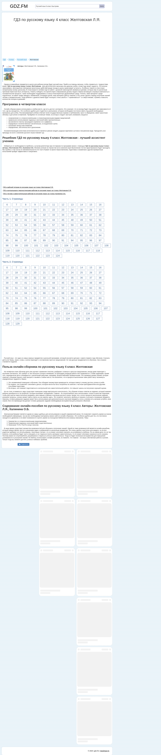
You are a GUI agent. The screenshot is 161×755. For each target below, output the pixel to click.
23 (63, 209)
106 (86, 245)
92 (81, 303)
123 (48, 255)
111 (27, 250)
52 (7, 225)
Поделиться (24, 444)
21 (44, 209)
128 (7, 323)
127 (98, 318)
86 (16, 240)
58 (63, 225)
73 (100, 230)
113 (48, 250)
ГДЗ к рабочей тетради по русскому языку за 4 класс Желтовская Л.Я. (28, 187)
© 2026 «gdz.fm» (94, 751)
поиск (102, 6)
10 (44, 204)
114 (58, 250)
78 (44, 235)
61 (90, 225)
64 (16, 230)
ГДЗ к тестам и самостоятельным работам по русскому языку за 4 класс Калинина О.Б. (34, 194)
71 (81, 230)
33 (53, 214)
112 (38, 250)
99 (16, 245)
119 (7, 255)
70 (72, 230)
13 (72, 204)
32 (44, 214)
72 (90, 230)
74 (7, 235)
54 (25, 225)
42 (35, 220)
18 (16, 209)
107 (96, 245)
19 (25, 209)
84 (100, 235)
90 (53, 240)
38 (100, 214)
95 (81, 240)
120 (18, 255)
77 (35, 235)
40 (16, 220)
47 (81, 282)
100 (26, 245)
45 (63, 220)
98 (7, 245)
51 (100, 220)
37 (90, 214)
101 (36, 245)
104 (66, 245)
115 (68, 250)
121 (27, 255)
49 (81, 220)
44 (53, 220)
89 (44, 240)
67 (44, 230)
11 (53, 204)
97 (100, 240)
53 (16, 225)
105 (76, 245)
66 (35, 230)
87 (25, 240)
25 (81, 209)
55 (35, 225)
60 (81, 225)
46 (72, 282)
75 (16, 235)
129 (18, 323)
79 (53, 235)
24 (72, 209)
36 (81, 214)
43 (44, 220)
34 (63, 214)
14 (81, 204)
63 (7, 230)
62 (100, 225)
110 (18, 250)
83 (90, 235)
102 (46, 245)
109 (7, 250)
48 (72, 220)
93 (90, 303)
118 (98, 250)
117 (88, 250)
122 (38, 255)
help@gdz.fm (104, 751)
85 (7, 240)
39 (7, 220)
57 (53, 225)
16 (100, 204)
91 (63, 240)
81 (72, 235)
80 (63, 235)
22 (53, 209)
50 (90, 220)
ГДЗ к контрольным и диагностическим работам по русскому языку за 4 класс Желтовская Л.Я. (37, 190)
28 (7, 214)
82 (81, 235)
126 (88, 318)
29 (16, 214)
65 (25, 230)
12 (63, 204)
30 (25, 214)
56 (44, 225)
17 (7, 209)
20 (35, 209)
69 (63, 230)
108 (106, 245)
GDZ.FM (19, 6)
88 (35, 240)
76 (25, 235)
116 (78, 250)
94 (72, 240)
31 (35, 214)
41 (25, 220)
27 (100, 209)
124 (58, 255)
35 (72, 214)
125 (78, 318)
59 (72, 225)
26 (90, 209)
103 (56, 245)
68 (53, 230)
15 (90, 204)
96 (90, 240)
